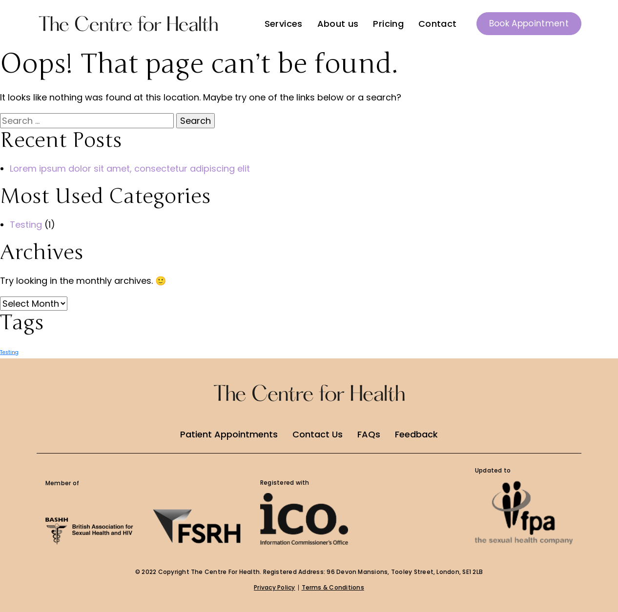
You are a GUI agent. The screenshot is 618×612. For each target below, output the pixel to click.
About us (338, 24)
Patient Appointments (229, 434)
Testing (26, 224)
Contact (437, 24)
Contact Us (317, 434)
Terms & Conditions (333, 588)
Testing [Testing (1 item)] (9, 352)
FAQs (368, 434)
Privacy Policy (274, 588)
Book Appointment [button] (529, 23)
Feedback (416, 434)
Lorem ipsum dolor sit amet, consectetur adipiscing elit (130, 168)
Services (284, 24)
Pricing (388, 24)
